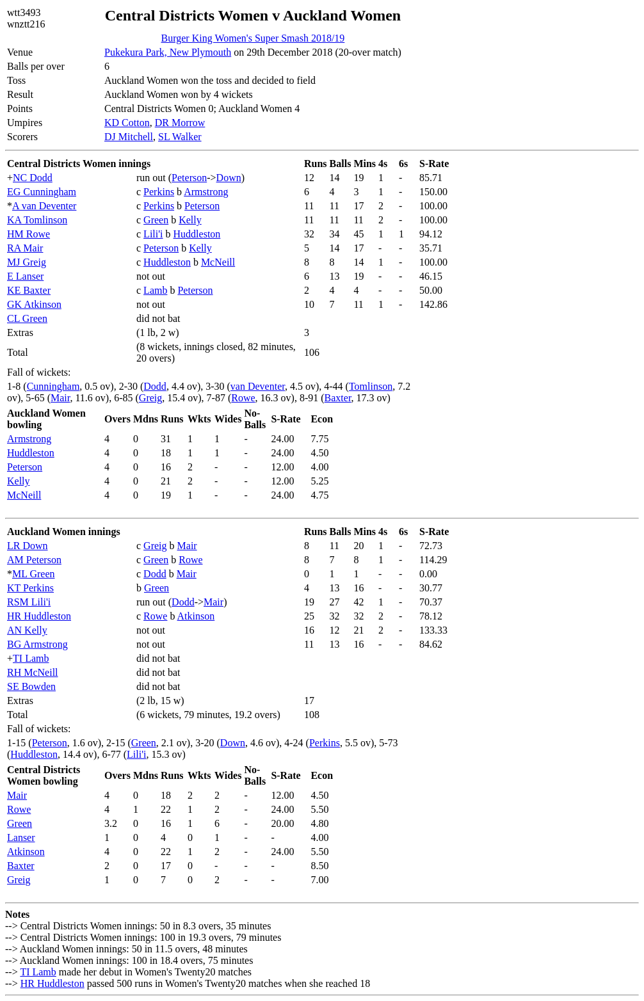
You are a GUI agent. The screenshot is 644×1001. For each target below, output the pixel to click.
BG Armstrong (37, 644)
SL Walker (180, 136)
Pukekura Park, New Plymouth (167, 52)
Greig (150, 397)
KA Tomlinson (37, 219)
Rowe (243, 397)
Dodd (154, 386)
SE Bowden (31, 686)
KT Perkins (30, 587)
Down (228, 177)
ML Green (33, 573)
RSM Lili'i (29, 602)
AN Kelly (27, 630)
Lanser (21, 837)
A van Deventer (44, 205)
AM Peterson (34, 559)
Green (155, 219)
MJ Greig (26, 262)
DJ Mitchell (128, 136)
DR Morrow (180, 122)
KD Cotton (127, 122)
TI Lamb (31, 658)
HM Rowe (28, 233)
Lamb (155, 290)
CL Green (27, 318)
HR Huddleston (39, 616)
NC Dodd (32, 177)
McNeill (218, 262)
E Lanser (25, 276)
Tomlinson (370, 386)
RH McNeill (32, 672)
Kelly (190, 219)
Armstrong (206, 191)
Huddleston (197, 233)
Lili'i (153, 233)
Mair (60, 397)
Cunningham (53, 386)
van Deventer (257, 386)
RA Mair (25, 248)
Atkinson (196, 616)
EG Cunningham (41, 191)
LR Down (27, 545)
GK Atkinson (34, 304)
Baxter (338, 397)
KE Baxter (29, 290)
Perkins (158, 191)
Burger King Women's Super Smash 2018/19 (253, 38)
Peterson (189, 177)
